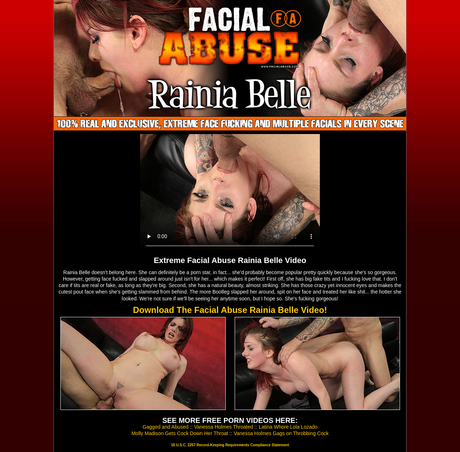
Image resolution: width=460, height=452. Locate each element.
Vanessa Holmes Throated (223, 427)
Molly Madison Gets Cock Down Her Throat (180, 433)
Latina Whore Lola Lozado (288, 427)
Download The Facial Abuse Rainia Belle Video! (230, 310)
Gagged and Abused (166, 427)
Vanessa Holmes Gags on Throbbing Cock (281, 433)
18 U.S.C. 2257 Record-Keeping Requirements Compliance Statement (230, 445)
